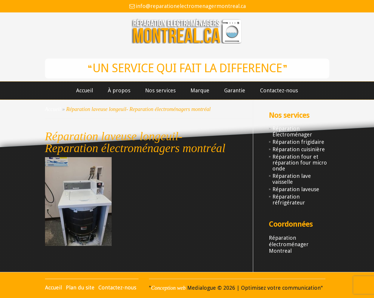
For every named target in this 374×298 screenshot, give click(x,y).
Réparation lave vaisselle (291, 179)
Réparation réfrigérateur (288, 200)
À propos (119, 91)
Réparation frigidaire (298, 142)
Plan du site (80, 287)
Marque (199, 91)
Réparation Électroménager (292, 131)
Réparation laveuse (295, 189)
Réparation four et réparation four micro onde (299, 163)
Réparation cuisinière (298, 149)
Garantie (234, 91)
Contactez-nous (279, 91)
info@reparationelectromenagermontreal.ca (191, 6)
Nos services (160, 91)
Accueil (84, 91)
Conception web (168, 288)
